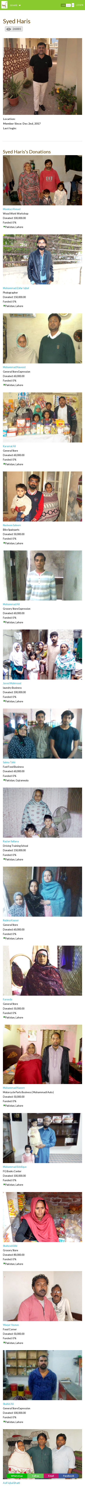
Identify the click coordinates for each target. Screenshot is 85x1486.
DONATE (16, 5)
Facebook (68, 1475)
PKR (68, 5)
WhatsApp (17, 1475)
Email (51, 1475)
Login (79, 5)
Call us (35, 1475)
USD (63, 5)
